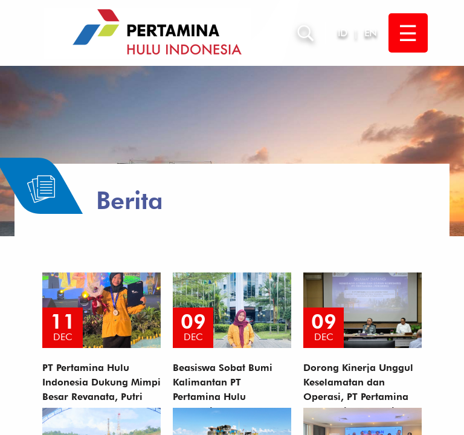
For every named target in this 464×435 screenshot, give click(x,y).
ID (342, 33)
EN (370, 33)
